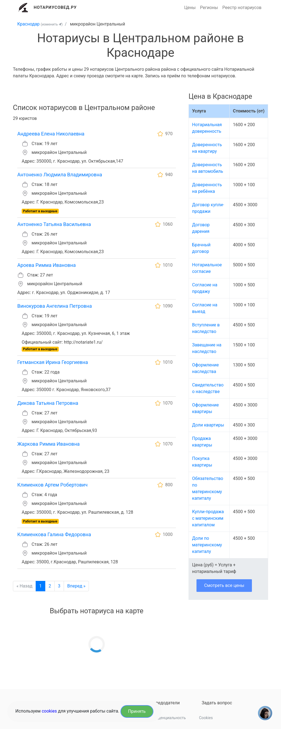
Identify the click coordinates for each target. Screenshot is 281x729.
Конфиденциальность (166, 718)
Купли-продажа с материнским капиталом (208, 518)
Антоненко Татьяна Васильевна (54, 224)
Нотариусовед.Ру (55, 7)
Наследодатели (164, 702)
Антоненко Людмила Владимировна (59, 174)
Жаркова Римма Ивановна (48, 444)
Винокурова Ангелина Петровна (54, 306)
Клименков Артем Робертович (52, 485)
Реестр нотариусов (242, 7)
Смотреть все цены (224, 585)
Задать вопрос (217, 702)
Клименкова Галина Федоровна (54, 534)
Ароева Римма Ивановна (46, 265)
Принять (137, 711)
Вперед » (76, 586)
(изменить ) (52, 24)
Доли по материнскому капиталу (207, 545)
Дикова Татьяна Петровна (47, 403)
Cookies (206, 718)
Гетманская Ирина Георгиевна (52, 362)
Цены (190, 7)
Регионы (209, 7)
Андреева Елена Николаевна (51, 134)
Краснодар (28, 24)
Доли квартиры (208, 425)
